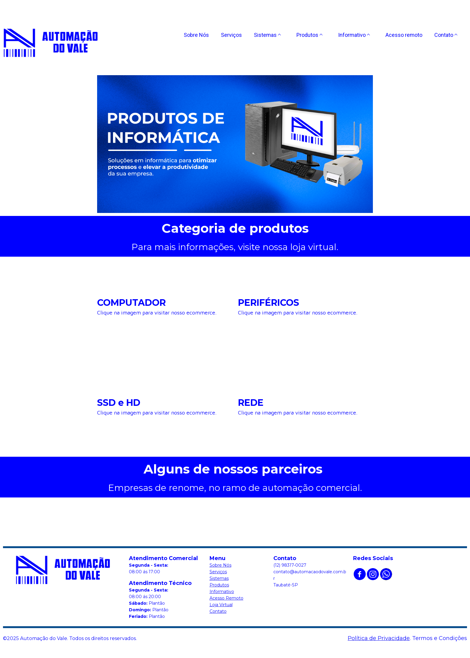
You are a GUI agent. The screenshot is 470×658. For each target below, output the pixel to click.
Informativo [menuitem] (352, 35)
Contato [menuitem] (443, 35)
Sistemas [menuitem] (265, 35)
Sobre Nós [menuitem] (196, 35)
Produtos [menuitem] (307, 35)
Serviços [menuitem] (231, 35)
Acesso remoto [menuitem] (403, 35)
